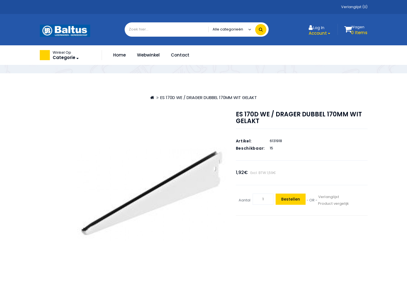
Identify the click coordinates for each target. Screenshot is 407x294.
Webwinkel (148, 55)
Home (119, 55)
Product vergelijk (333, 203)
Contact (180, 55)
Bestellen (290, 199)
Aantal (244, 200)
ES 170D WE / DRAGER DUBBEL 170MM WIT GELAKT (208, 97)
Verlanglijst (328, 196)
